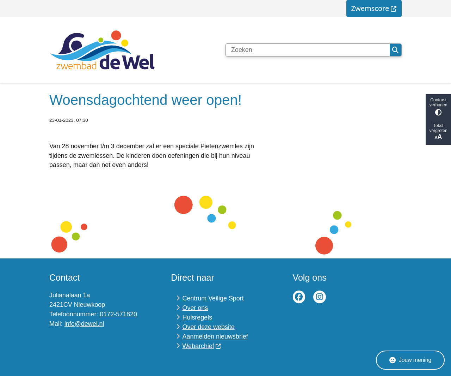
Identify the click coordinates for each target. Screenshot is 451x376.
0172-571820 (118, 314)
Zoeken (395, 50)
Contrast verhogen (438, 106)
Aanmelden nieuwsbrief (215, 336)
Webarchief (202, 346)
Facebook (299, 297)
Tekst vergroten (438, 132)
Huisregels (197, 317)
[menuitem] (374, 8)
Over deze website (209, 326)
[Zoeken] (308, 50)
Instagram (319, 297)
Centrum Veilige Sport (213, 298)
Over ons (195, 307)
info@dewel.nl (84, 323)
